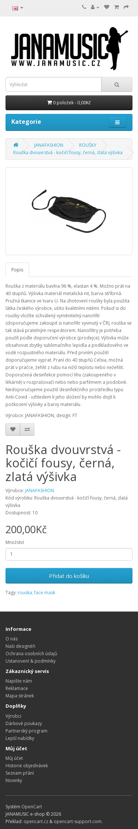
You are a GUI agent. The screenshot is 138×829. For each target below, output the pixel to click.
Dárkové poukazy (24, 723)
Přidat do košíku (69, 575)
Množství (15, 542)
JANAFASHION (48, 145)
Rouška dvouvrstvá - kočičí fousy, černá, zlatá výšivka (68, 152)
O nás (12, 639)
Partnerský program (26, 731)
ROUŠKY (87, 145)
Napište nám (19, 681)
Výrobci (13, 716)
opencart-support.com (78, 821)
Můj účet (14, 758)
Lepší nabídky (20, 738)
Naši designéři (20, 646)
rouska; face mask (36, 592)
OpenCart (31, 806)
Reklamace (17, 688)
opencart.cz (36, 821)
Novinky (14, 780)
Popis (17, 270)
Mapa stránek (20, 696)
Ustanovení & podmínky (31, 661)
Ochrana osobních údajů (31, 653)
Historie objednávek (27, 765)
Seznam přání (20, 773)
